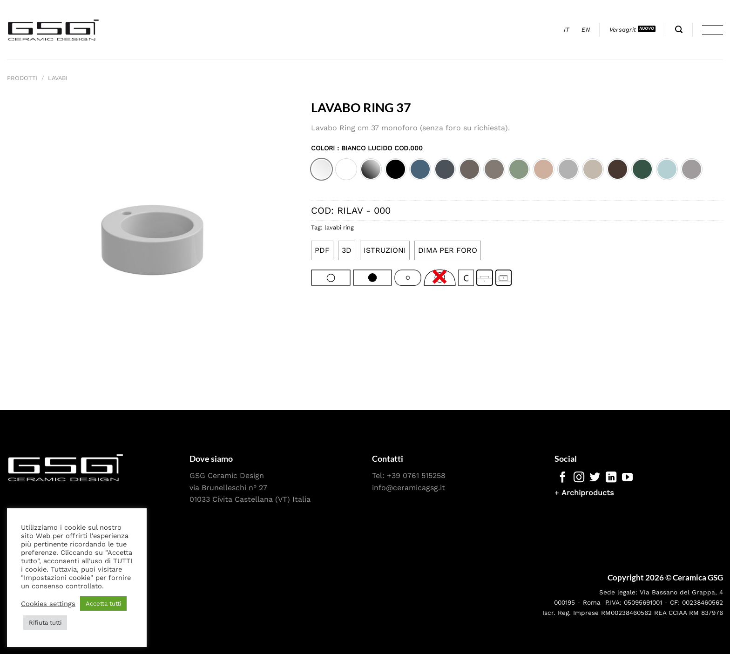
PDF (322, 250)
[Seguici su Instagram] (579, 478)
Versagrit (622, 29)
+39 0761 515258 (416, 475)
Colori (367, 148)
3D (346, 250)
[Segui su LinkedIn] (611, 478)
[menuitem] (567, 29)
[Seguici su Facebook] (562, 478)
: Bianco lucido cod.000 (379, 148)
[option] (321, 169)
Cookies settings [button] (48, 604)
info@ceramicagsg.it (408, 487)
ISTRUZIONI (385, 250)
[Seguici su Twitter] (594, 478)
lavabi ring (339, 227)
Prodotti (22, 77)
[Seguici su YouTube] (627, 478)
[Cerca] (679, 29)
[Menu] (712, 30)
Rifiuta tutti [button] (45, 622)
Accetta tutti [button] (103, 603)
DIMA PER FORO (447, 250)
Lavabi (58, 77)
